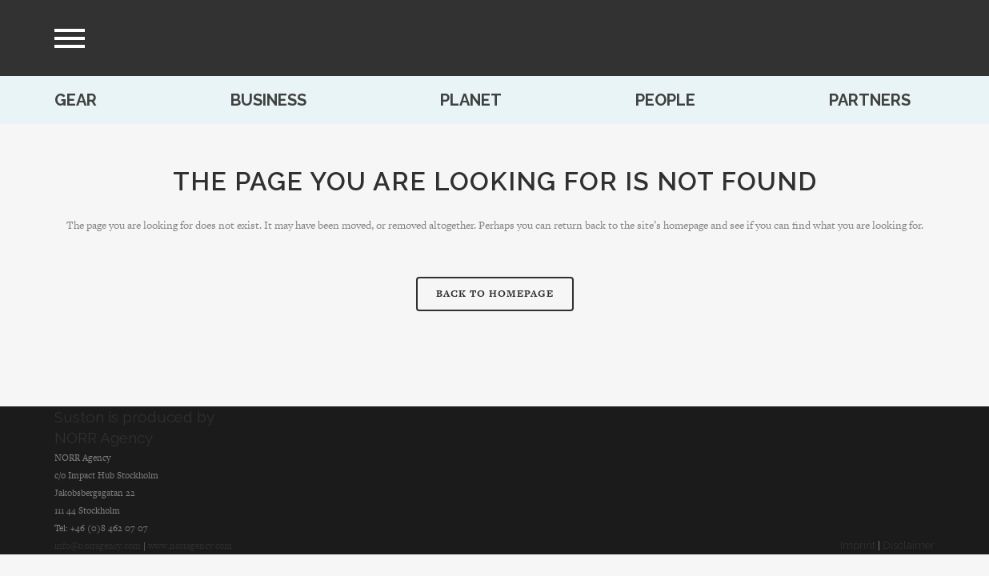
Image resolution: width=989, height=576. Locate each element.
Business (268, 100)
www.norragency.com (190, 545)
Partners (870, 100)
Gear (75, 100)
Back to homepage (495, 293)
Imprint (857, 545)
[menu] (69, 38)
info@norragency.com (97, 545)
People (665, 100)
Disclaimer (909, 545)
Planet (471, 100)
